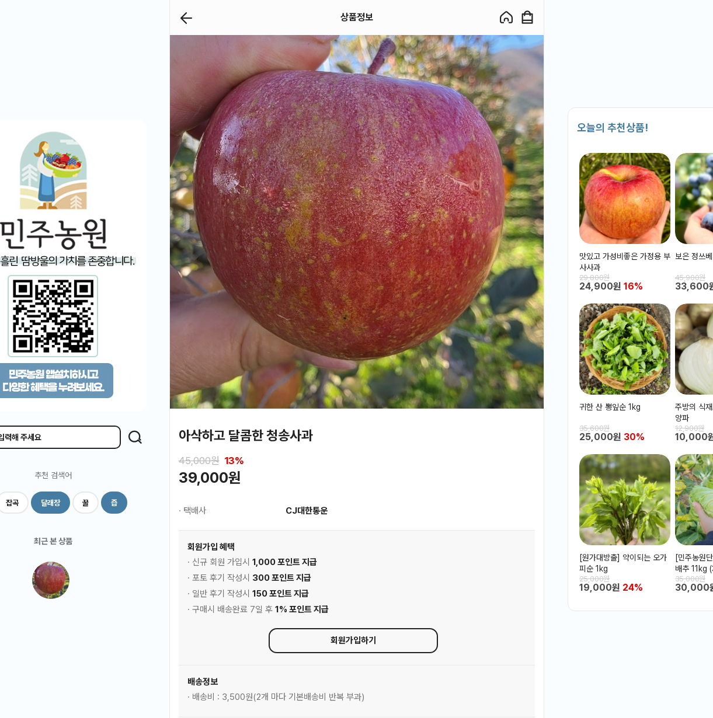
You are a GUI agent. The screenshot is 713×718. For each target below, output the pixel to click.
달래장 (50, 503)
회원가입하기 (353, 640)
